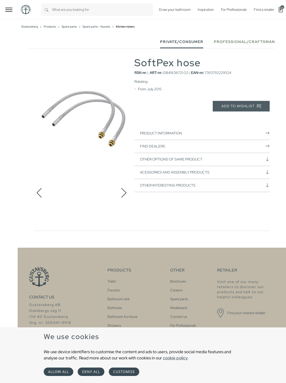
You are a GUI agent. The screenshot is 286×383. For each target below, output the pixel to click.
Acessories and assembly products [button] (205, 172)
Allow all (58, 371)
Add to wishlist (241, 106)
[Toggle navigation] (9, 9)
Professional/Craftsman (244, 42)
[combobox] (102, 9)
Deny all (91, 371)
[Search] (46, 9)
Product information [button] (205, 133)
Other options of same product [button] (205, 159)
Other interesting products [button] (205, 185)
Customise (124, 371)
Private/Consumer (181, 42)
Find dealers (205, 146)
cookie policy (175, 358)
